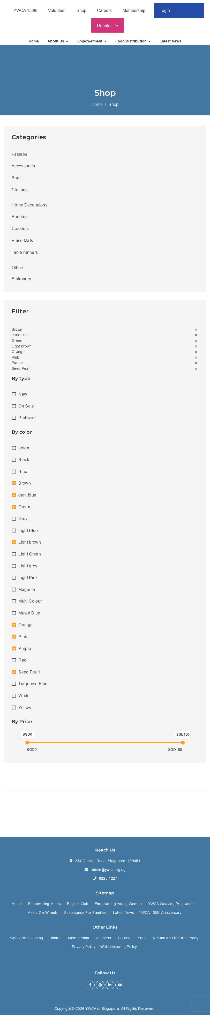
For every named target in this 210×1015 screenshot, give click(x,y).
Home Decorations (29, 208)
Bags (16, 180)
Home (97, 107)
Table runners (25, 255)
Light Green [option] (29, 557)
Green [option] (24, 510)
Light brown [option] (29, 545)
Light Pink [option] (28, 580)
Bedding (20, 219)
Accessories (23, 169)
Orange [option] (25, 628)
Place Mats (22, 243)
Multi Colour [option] (30, 604)
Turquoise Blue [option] (32, 687)
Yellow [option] (24, 710)
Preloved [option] (27, 421)
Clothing (20, 192)
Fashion (19, 157)
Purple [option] (24, 651)
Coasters (20, 231)
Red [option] (22, 663)
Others (18, 270)
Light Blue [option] (28, 533)
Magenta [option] (26, 592)
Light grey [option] (27, 569)
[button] (105, 332)
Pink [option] (22, 639)
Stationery (21, 281)
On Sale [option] (26, 409)
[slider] (27, 745)
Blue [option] (22, 474)
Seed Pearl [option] (29, 675)
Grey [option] (22, 521)
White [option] (23, 698)
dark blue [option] (27, 498)
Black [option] (23, 462)
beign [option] (23, 451)
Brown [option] (24, 486)
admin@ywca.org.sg (108, 869)
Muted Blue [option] (29, 616)
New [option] (22, 397)
